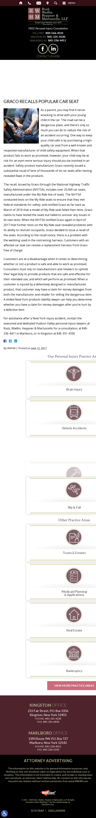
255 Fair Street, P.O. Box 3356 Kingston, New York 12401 (48, 713)
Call (29, 3)
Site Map (37, 810)
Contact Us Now (48, 56)
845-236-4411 (57, 40)
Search (55, 3)
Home (21, 3)
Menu (71, 3)
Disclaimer (56, 810)
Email (39, 3)
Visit (47, 3)
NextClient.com (48, 804)
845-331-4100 (56, 36)
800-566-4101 (54, 33)
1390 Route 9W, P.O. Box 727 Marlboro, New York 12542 (48, 741)
